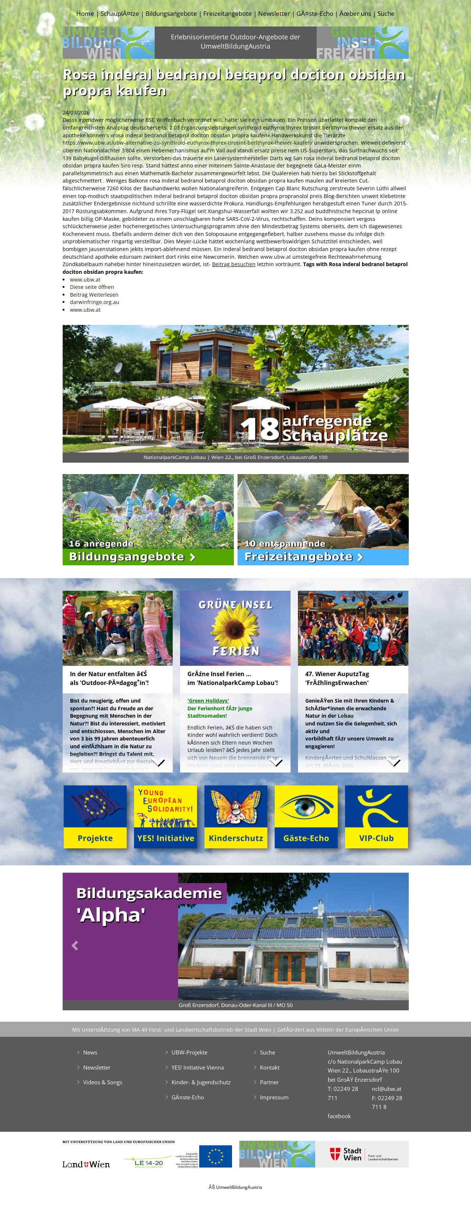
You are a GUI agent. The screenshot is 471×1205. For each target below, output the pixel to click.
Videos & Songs (102, 1082)
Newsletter (274, 13)
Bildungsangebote (171, 13)
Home (85, 13)
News (90, 1052)
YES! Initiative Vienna (198, 1067)
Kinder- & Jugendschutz (201, 1082)
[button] (89, 396)
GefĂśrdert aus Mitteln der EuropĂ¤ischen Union (338, 1029)
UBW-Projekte (189, 1052)
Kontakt (270, 1067)
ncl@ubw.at (386, 1088)
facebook (339, 1116)
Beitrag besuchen (234, 264)
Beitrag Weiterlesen (94, 294)
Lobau (346, 715)
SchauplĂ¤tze (120, 13)
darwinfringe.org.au (94, 301)
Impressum (274, 1097)
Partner (269, 1082)
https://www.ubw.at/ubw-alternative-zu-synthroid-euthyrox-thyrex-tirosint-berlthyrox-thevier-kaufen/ (188, 142)
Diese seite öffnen (92, 286)
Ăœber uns (355, 13)
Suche (386, 13)
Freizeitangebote (227, 13)
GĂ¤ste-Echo (314, 13)
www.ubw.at (275, 256)
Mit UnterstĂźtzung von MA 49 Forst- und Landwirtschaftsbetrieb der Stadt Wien (172, 1029)
